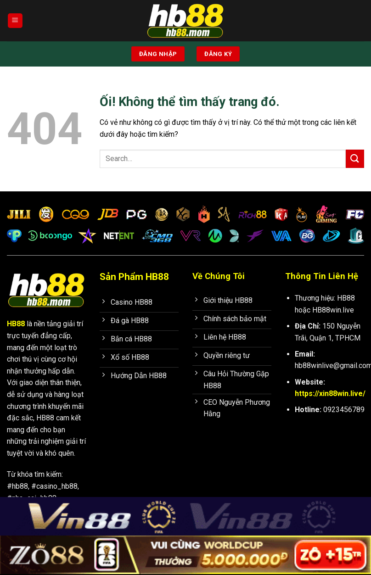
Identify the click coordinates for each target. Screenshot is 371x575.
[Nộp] (355, 158)
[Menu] (15, 20)
